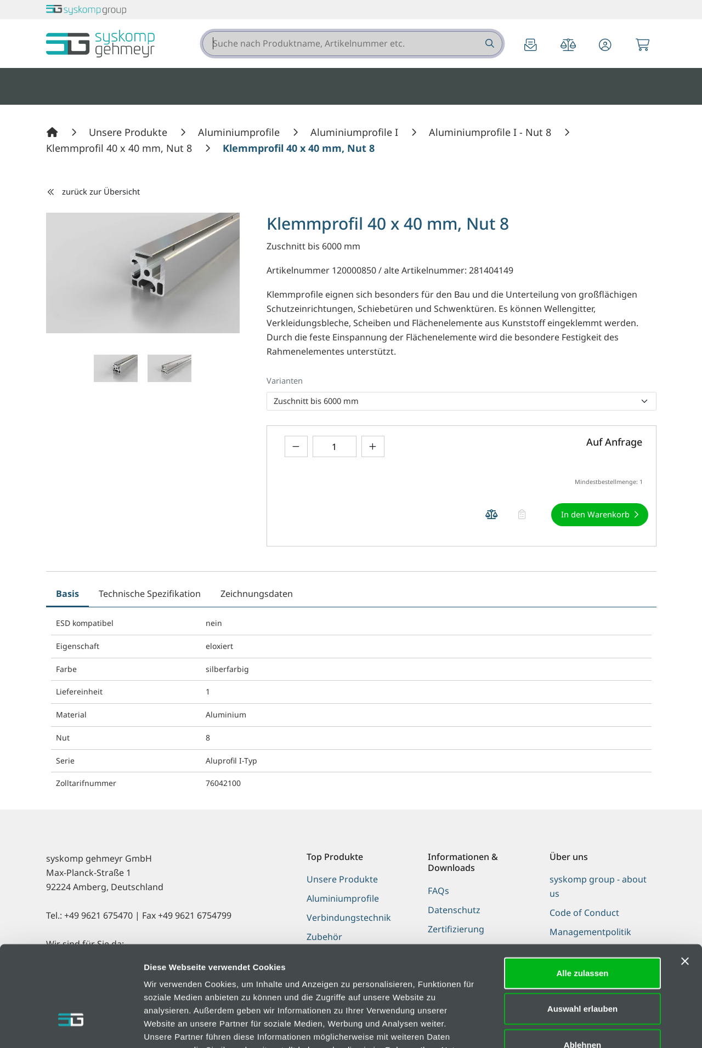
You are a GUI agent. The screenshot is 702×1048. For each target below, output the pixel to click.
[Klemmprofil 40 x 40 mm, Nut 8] (120, 148)
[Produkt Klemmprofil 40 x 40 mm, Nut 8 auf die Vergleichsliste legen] (492, 514)
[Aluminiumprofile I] (355, 132)
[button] (605, 46)
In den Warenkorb (595, 514)
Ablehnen (582, 964)
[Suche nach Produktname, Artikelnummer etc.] (489, 43)
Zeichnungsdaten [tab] (256, 594)
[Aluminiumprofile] (240, 132)
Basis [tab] (67, 594)
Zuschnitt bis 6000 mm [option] (316, 400)
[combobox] (352, 43)
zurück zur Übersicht (93, 191)
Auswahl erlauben (582, 928)
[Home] (53, 132)
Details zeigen (583, 1026)
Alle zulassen (582, 892)
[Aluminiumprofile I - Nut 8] (491, 132)
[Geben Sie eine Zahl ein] (334, 446)
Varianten (285, 380)
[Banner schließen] (685, 880)
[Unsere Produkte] (129, 132)
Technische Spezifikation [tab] (150, 594)
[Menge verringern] (296, 446)
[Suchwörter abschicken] (489, 43)
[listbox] (461, 401)
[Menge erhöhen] (372, 446)
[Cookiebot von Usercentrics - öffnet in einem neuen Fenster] (71, 1026)
